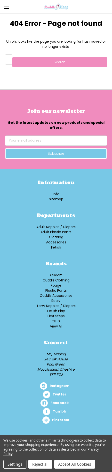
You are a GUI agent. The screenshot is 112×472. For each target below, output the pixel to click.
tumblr (59, 411)
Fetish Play (56, 310)
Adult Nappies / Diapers (56, 226)
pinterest (61, 419)
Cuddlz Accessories (56, 295)
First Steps (56, 316)
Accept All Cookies (74, 464)
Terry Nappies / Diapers (56, 305)
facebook (59, 402)
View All (56, 326)
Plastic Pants (56, 290)
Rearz (56, 300)
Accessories (56, 242)
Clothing (56, 237)
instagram (59, 385)
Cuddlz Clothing (56, 280)
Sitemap (56, 199)
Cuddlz (56, 275)
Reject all (40, 464)
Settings (15, 464)
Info (56, 194)
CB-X (56, 321)
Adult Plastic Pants (56, 232)
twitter (59, 394)
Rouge (56, 285)
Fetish (56, 247)
